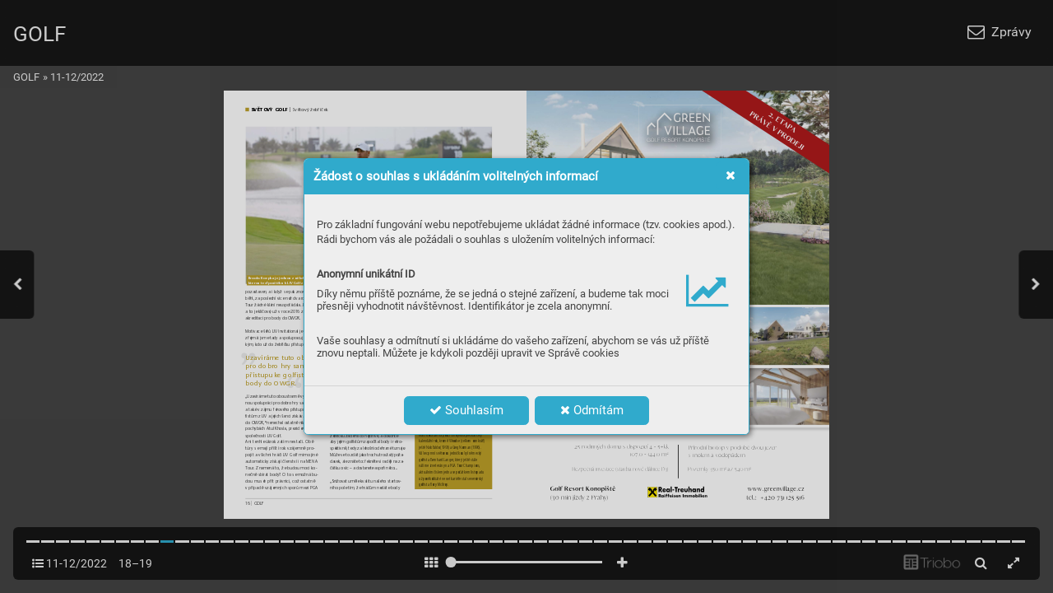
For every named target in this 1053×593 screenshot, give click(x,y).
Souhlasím (466, 410)
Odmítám (592, 410)
